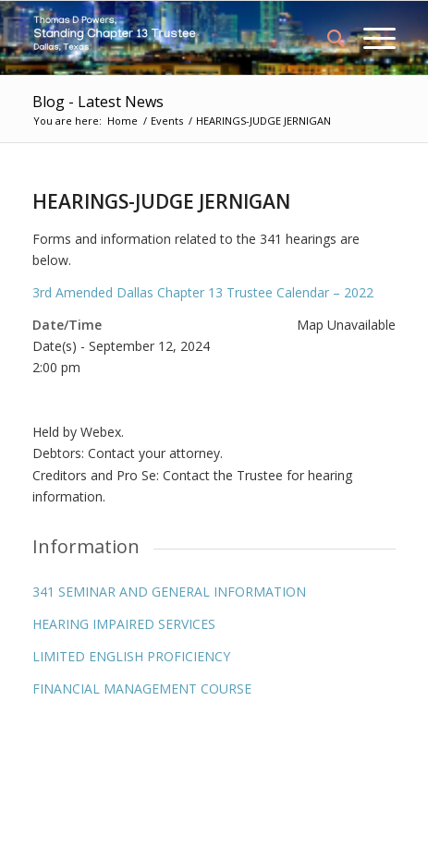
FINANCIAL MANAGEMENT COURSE (141, 688)
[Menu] (370, 38)
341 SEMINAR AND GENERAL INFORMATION (169, 591)
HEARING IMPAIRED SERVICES (123, 624)
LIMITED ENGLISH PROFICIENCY (131, 656)
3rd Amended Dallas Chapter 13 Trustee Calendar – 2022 (202, 292)
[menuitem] (327, 38)
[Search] (327, 38)
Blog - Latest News (98, 101)
